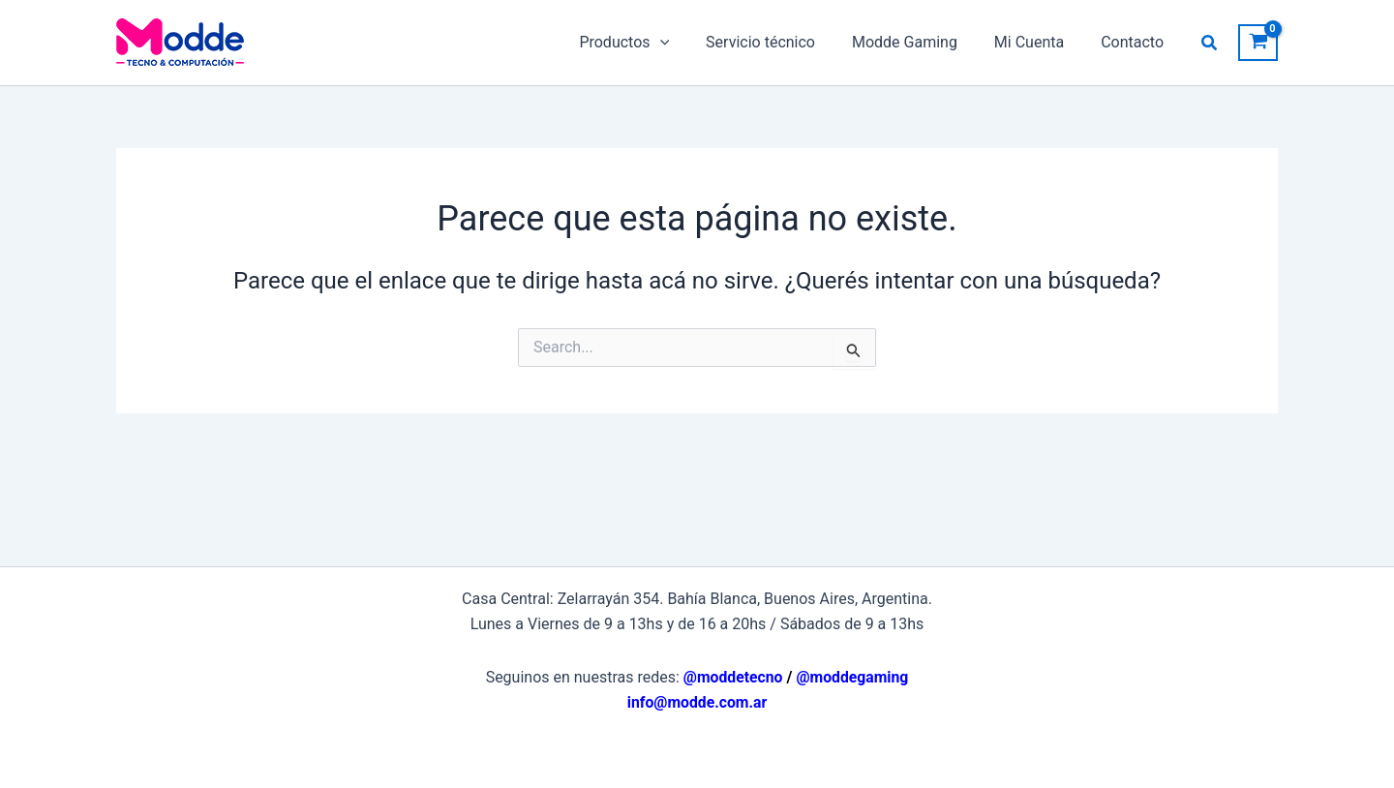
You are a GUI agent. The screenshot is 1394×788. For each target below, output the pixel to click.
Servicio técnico (780, 42)
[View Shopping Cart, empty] (1258, 43)
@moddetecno (732, 677)
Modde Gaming (919, 42)
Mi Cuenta (1038, 42)
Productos (650, 42)
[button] (1210, 43)
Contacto (1135, 42)
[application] (685, 42)
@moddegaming (853, 677)
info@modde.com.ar (697, 702)
